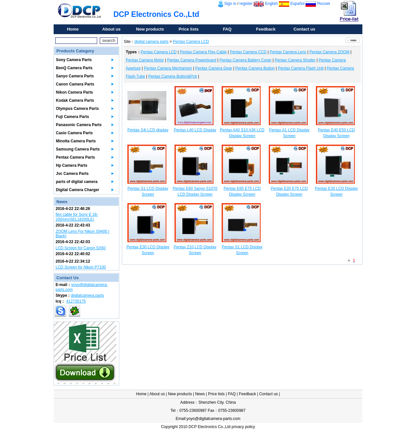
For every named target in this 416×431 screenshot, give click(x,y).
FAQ (227, 29)
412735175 (76, 301)
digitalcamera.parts (87, 295)
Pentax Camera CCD (248, 52)
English (271, 3)
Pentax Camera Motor (145, 60)
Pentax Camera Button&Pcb (172, 76)
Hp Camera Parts (71, 165)
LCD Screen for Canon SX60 (81, 248)
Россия (323, 3)
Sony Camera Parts (74, 60)
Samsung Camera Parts (78, 149)
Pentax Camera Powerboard (191, 60)
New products (150, 29)
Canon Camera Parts (75, 84)
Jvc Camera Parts (72, 173)
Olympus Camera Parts (77, 108)
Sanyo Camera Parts (75, 76)
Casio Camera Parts (74, 133)
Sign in (230, 3)
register (246, 3)
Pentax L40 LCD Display (195, 130)
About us (111, 29)
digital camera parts (152, 41)
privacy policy (243, 426)
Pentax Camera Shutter (295, 60)
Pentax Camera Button (255, 68)
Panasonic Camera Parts (79, 125)
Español (298, 3)
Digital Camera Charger (77, 190)
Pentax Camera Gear (213, 68)
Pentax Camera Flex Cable (203, 52)
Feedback (266, 29)
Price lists (189, 29)
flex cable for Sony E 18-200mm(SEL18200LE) (77, 216)
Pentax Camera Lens (288, 52)
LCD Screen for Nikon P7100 (81, 267)
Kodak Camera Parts (75, 100)
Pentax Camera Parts (75, 157)
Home (73, 29)
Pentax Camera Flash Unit (301, 68)
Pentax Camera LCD (191, 41)
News (200, 394)
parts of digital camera (77, 181)
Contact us (304, 29)
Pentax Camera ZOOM (329, 52)
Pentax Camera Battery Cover (245, 60)
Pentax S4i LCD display (147, 130)
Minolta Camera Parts (76, 141)
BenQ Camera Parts (74, 68)
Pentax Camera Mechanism (168, 68)
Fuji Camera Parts (72, 116)
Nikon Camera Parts (74, 92)
